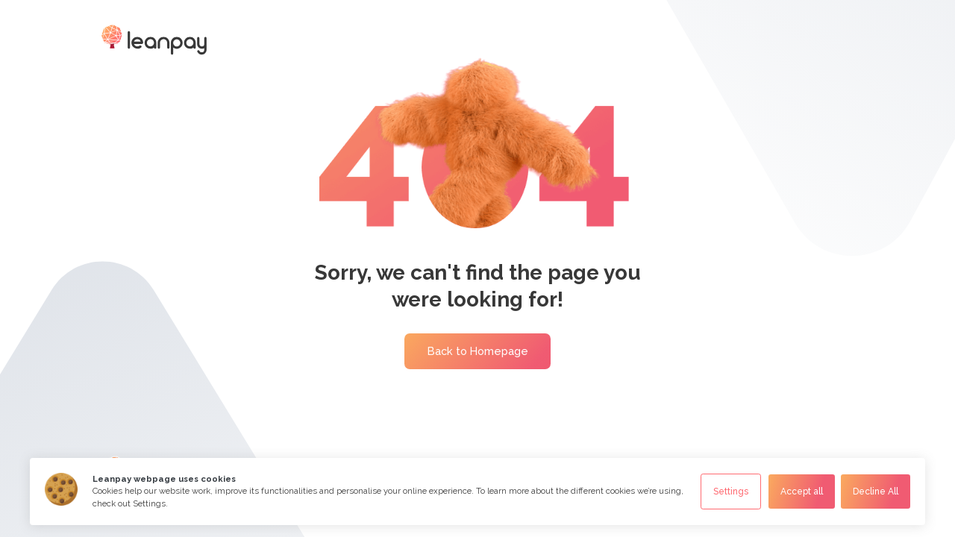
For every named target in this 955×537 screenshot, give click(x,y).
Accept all (801, 491)
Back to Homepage (478, 351)
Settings (730, 491)
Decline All (875, 491)
